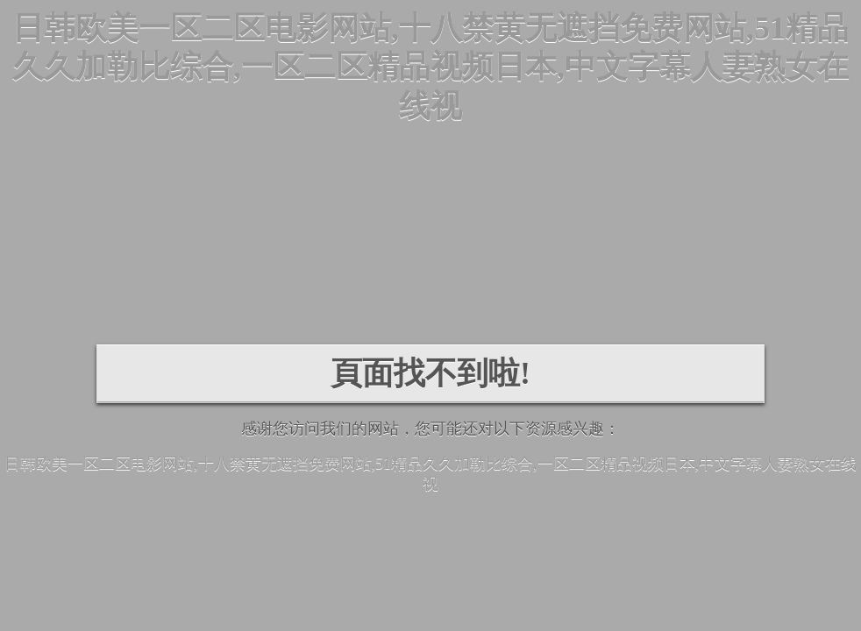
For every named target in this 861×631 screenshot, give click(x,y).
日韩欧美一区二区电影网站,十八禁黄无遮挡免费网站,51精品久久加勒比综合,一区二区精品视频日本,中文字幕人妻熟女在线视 (430, 67)
